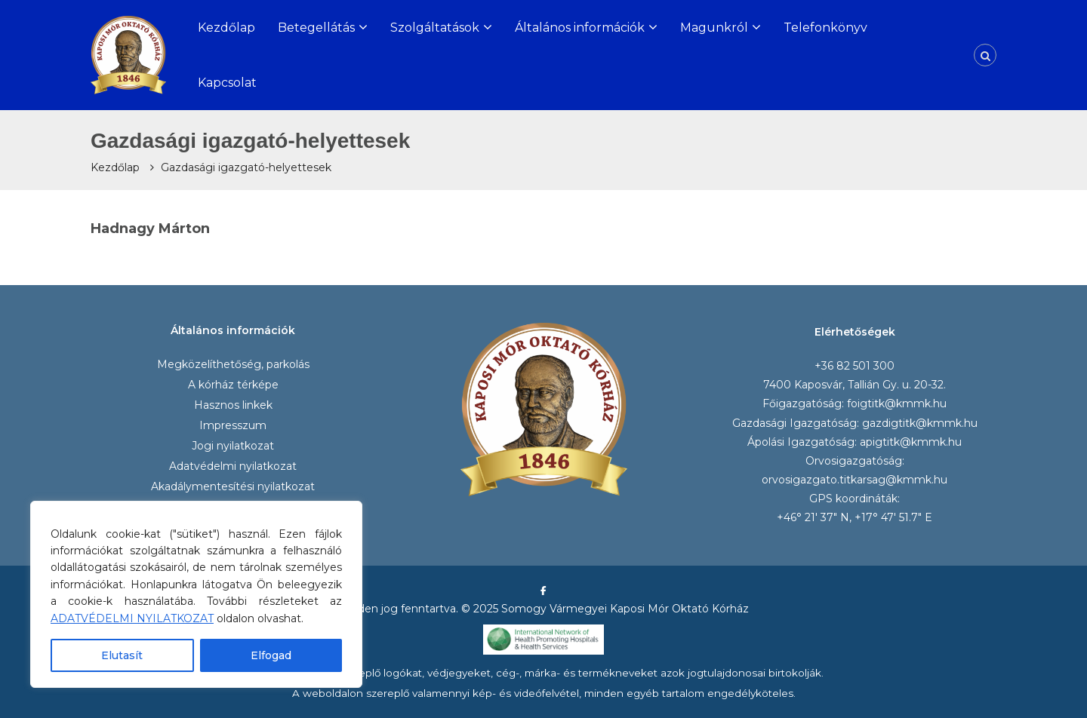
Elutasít (122, 655)
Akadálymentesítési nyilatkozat (233, 486)
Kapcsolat (227, 82)
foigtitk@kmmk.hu (897, 403)
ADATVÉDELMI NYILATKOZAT (132, 618)
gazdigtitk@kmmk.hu (920, 423)
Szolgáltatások (434, 27)
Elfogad (271, 655)
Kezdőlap (226, 27)
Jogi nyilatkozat (233, 446)
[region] (196, 594)
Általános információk (580, 27)
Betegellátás (316, 27)
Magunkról (714, 27)
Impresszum (232, 425)
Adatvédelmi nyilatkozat (233, 466)
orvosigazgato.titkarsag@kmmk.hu (854, 479)
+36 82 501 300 (854, 366)
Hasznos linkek (233, 405)
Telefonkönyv (825, 27)
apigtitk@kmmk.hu (911, 442)
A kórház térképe (233, 384)
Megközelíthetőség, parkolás (233, 364)
